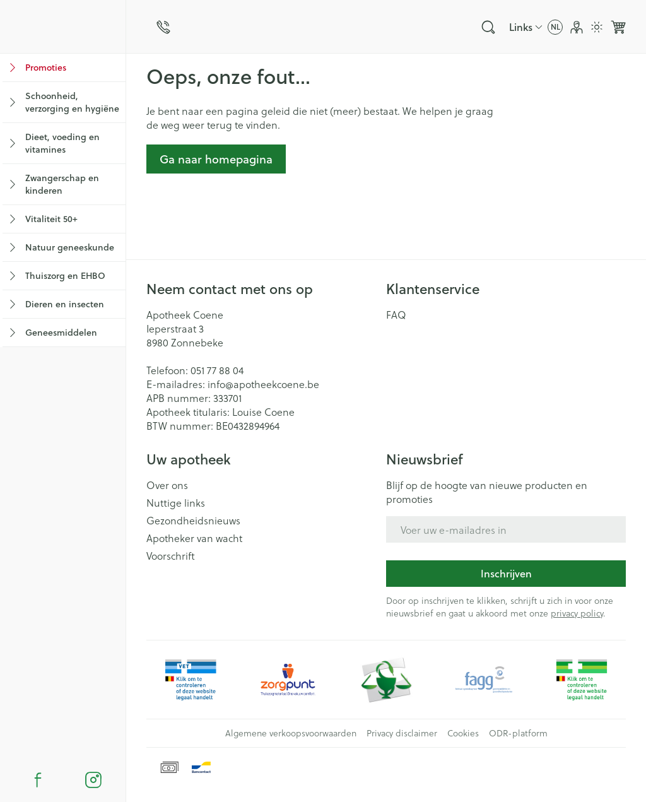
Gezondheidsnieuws (193, 521)
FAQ (396, 315)
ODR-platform (518, 733)
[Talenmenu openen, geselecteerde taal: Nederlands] (555, 27)
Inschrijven (506, 573)
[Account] (576, 27)
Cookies (463, 733)
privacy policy (577, 613)
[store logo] (62, 26)
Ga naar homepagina (216, 159)
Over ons (167, 485)
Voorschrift (170, 556)
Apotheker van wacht (194, 538)
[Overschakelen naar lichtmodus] (596, 27)
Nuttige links (175, 503)
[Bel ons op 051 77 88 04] (163, 27)
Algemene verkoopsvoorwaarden (290, 733)
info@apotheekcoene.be (263, 384)
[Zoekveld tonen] (488, 27)
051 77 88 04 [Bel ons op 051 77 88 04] (217, 370)
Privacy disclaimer (402, 733)
